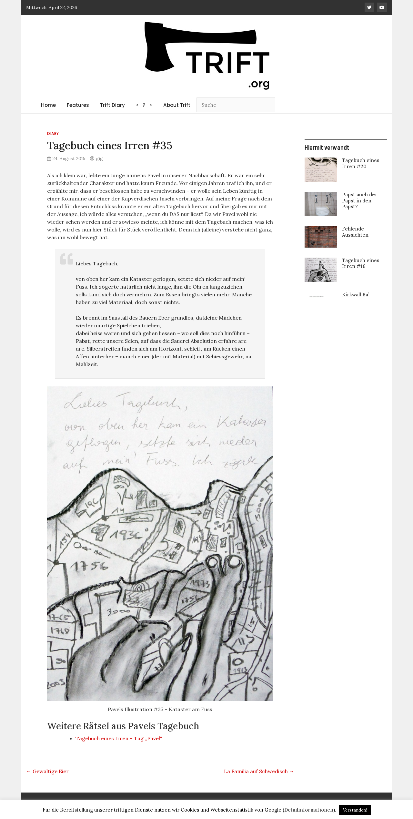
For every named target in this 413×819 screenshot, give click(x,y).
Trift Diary (112, 105)
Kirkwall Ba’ (355, 295)
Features (78, 105)
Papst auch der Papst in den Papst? (360, 200)
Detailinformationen (308, 810)
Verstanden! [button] (355, 810)
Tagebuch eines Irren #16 (360, 263)
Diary (53, 133)
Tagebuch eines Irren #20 (360, 163)
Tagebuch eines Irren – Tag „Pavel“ (119, 738)
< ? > (144, 105)
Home (48, 105)
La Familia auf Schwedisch (259, 771)
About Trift (176, 105)
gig (99, 158)
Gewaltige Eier (47, 771)
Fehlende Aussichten (355, 232)
